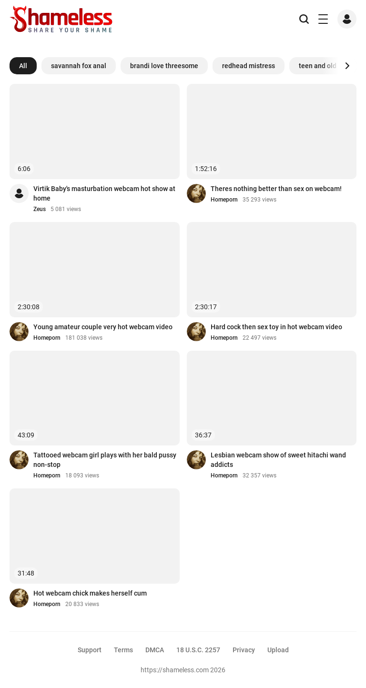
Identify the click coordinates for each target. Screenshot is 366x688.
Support (90, 650)
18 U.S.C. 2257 (198, 650)
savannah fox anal (78, 66)
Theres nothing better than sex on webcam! (276, 188)
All (23, 66)
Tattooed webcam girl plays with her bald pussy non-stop (104, 459)
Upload (278, 650)
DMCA (154, 650)
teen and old (317, 66)
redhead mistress (248, 66)
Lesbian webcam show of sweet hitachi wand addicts (278, 459)
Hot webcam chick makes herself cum (90, 593)
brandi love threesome (164, 66)
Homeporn (224, 199)
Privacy (244, 650)
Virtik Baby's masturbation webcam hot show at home (104, 193)
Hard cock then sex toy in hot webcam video (276, 327)
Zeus (39, 209)
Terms (123, 650)
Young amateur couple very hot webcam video (103, 327)
